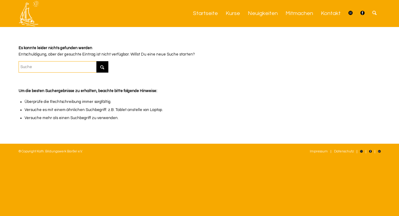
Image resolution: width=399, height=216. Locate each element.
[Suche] (374, 13)
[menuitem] (205, 13)
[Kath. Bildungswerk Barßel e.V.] (29, 13)
